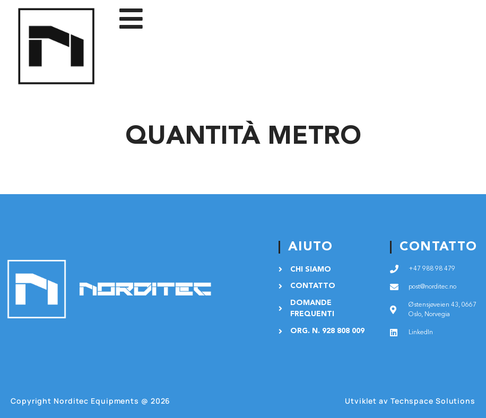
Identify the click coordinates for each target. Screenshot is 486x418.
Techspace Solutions (432, 401)
